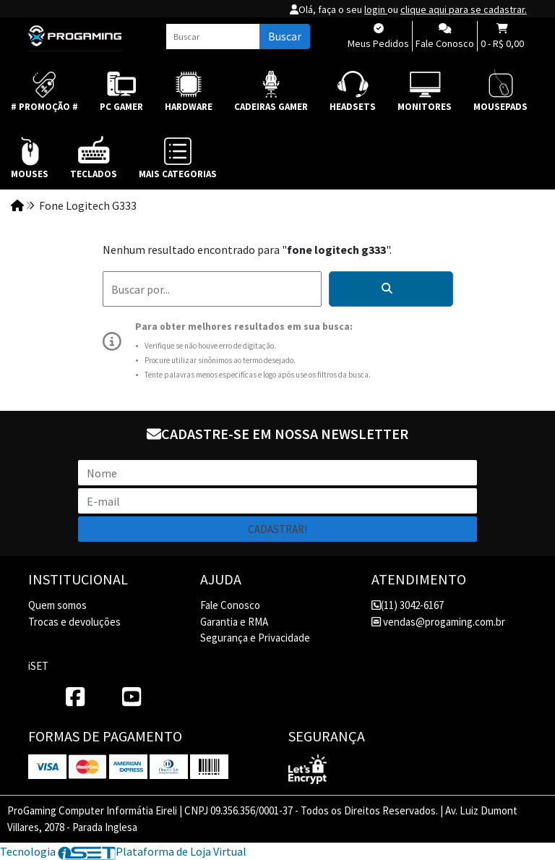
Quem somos (57, 605)
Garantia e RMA (234, 622)
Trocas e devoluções (74, 622)
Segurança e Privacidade (255, 637)
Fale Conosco (230, 605)
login (375, 9)
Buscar (284, 36)
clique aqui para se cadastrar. (463, 9)
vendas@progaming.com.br (438, 622)
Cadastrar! (277, 529)
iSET (38, 666)
